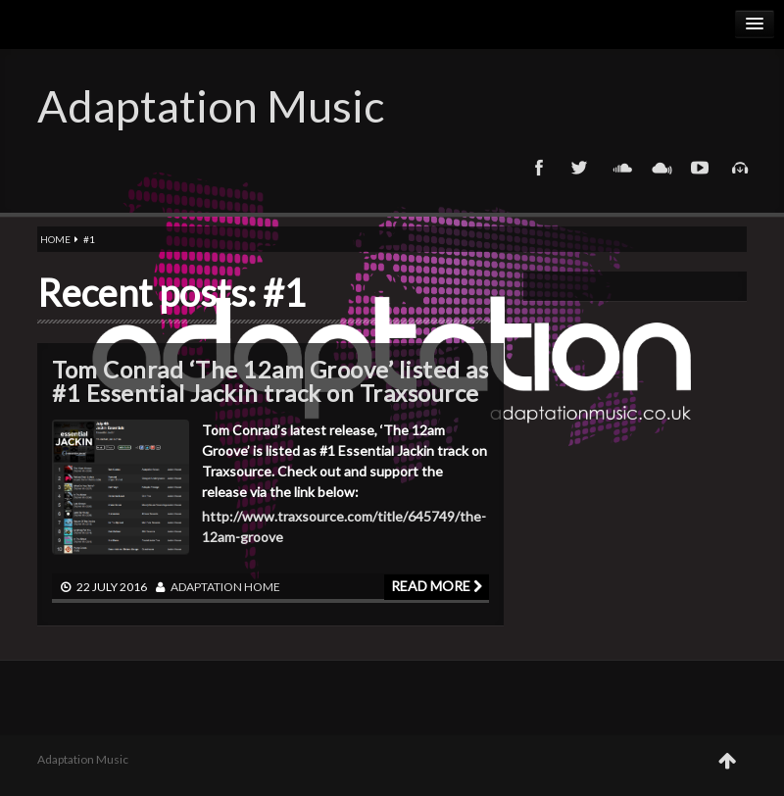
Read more (436, 585)
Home (55, 239)
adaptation (206, 586)
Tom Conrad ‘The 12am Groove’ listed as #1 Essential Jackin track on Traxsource (270, 381)
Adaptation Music (210, 105)
